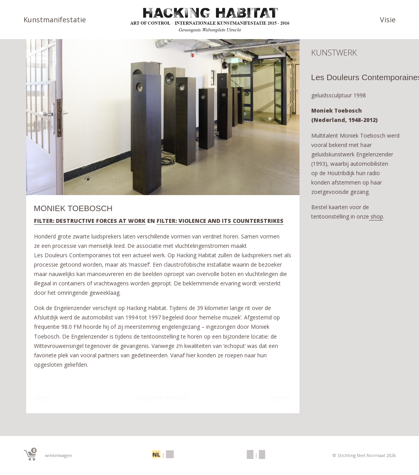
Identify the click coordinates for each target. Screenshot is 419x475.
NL (156, 454)
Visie (388, 19)
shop (376, 219)
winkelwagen (48, 454)
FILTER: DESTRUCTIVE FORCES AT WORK (90, 221)
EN (169, 454)
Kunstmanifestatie (54, 19)
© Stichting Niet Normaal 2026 (362, 455)
